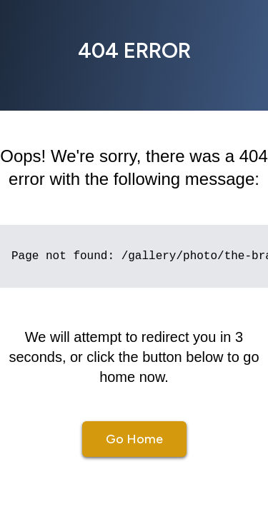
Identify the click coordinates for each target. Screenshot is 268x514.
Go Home (134, 439)
